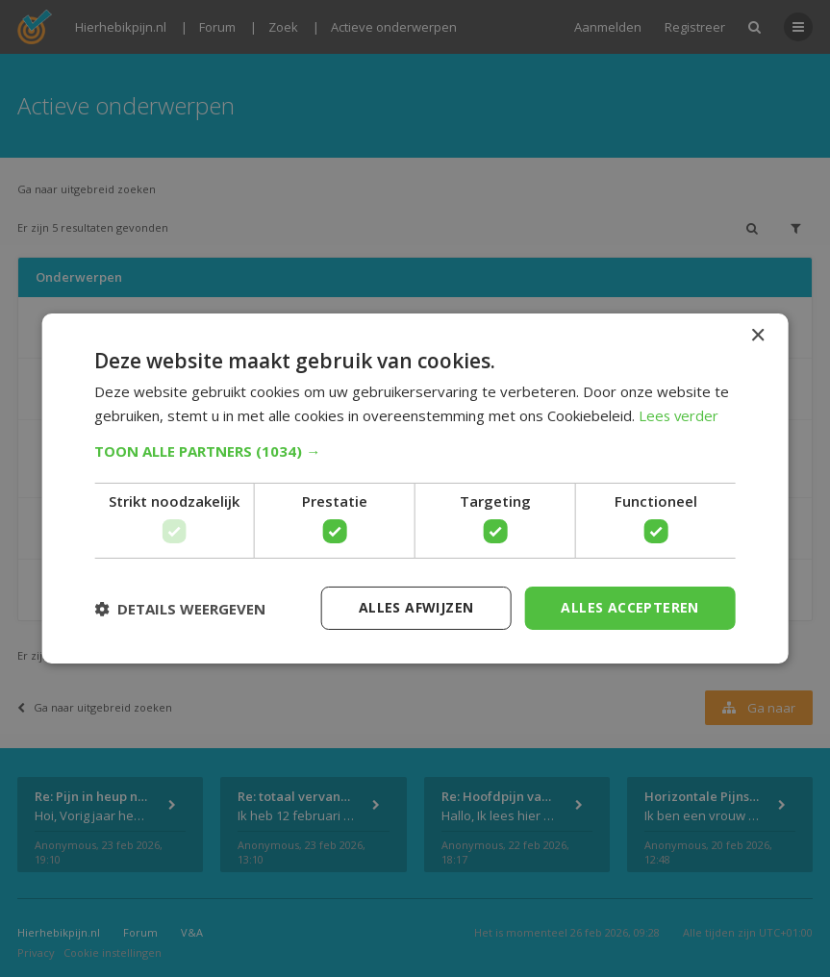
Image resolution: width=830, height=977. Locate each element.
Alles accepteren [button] (629, 607)
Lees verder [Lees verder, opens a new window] (679, 415)
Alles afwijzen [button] (416, 607)
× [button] (757, 336)
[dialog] (415, 488)
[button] (415, 451)
